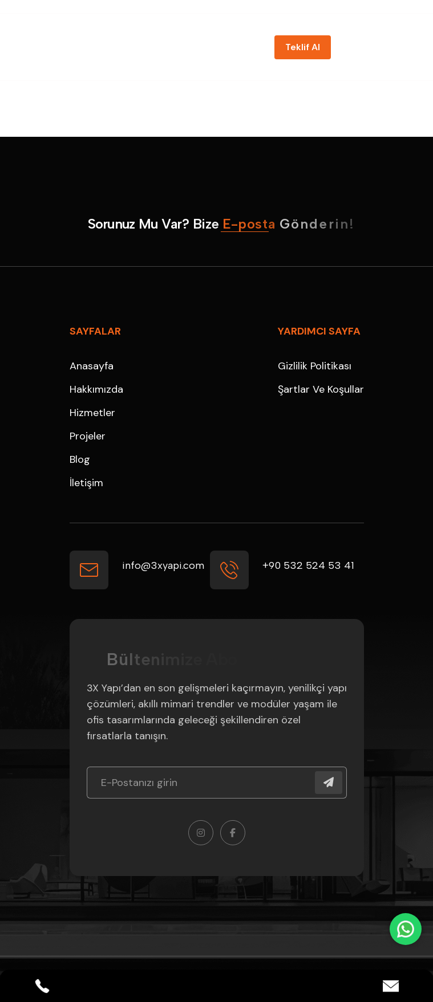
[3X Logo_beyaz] (101, 47)
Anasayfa (92, 366)
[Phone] (42, 986)
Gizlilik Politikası (314, 366)
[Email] (391, 986)
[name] (302, 47)
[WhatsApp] (406, 929)
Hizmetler (92, 412)
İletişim (86, 483)
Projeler (88, 436)
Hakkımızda (96, 389)
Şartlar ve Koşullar (321, 389)
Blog (80, 459)
